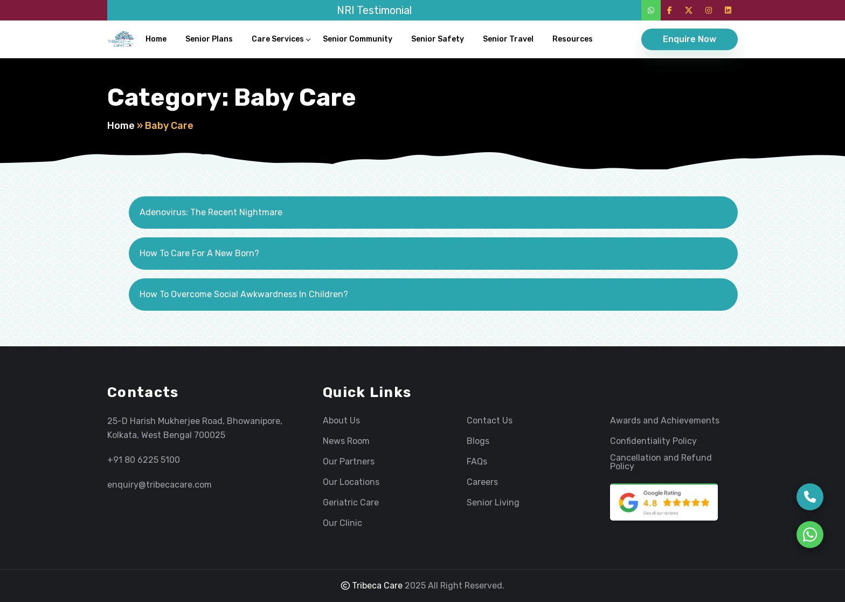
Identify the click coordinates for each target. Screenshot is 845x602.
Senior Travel (508, 39)
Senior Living (493, 502)
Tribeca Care (372, 585)
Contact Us (489, 420)
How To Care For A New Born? (199, 253)
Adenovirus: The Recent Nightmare (211, 212)
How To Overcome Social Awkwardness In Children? (244, 294)
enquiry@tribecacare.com (159, 485)
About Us (341, 420)
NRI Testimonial (374, 10)
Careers (482, 482)
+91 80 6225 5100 (143, 460)
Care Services (278, 39)
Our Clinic (342, 523)
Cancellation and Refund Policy (661, 462)
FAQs (477, 461)
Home (156, 39)
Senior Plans (209, 39)
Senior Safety (437, 39)
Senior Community (357, 39)
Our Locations (351, 482)
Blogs (478, 441)
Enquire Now (689, 39)
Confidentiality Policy (653, 441)
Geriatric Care (351, 502)
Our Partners (349, 461)
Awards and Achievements (664, 420)
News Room (346, 441)
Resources (572, 39)
